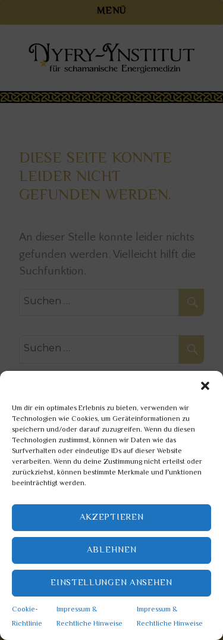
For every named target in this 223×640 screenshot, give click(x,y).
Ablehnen (112, 550)
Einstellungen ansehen (111, 583)
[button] (205, 386)
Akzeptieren (112, 518)
